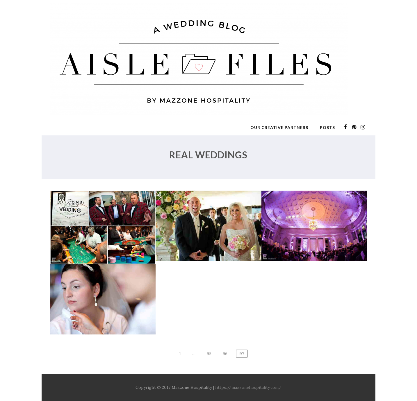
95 (209, 353)
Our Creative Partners (279, 127)
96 (225, 353)
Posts (327, 127)
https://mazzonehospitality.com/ (248, 387)
